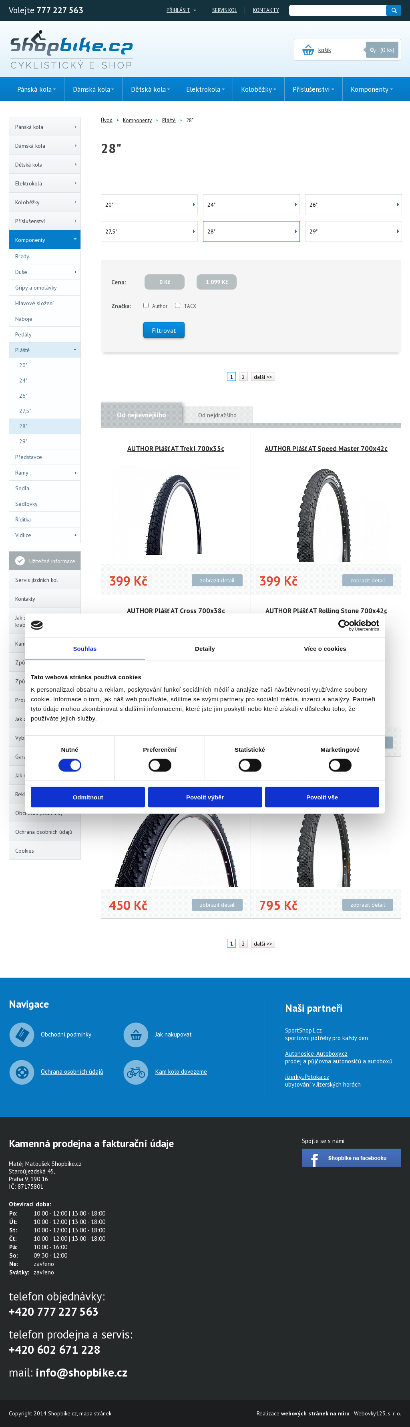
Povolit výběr (205, 797)
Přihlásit (178, 10)
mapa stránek (95, 1413)
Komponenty (45, 240)
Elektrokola (46, 183)
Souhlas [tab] (84, 648)
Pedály (23, 334)
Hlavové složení (34, 303)
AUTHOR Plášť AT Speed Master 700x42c (326, 448)
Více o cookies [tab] (325, 648)
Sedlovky (26, 503)
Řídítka (23, 519)
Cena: (118, 282)
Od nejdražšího (217, 415)
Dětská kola (46, 164)
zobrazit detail (217, 580)
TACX (190, 306)
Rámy (46, 472)
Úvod (107, 120)
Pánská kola (46, 127)
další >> (263, 376)
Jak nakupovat (173, 1034)
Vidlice (46, 535)
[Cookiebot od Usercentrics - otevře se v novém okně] (344, 625)
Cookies (24, 850)
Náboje (23, 318)
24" (23, 380)
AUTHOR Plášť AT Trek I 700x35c (175, 448)
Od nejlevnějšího (141, 415)
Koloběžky (46, 202)
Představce (28, 457)
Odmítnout (88, 797)
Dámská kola (46, 145)
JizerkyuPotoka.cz (307, 1077)
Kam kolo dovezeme (181, 1071)
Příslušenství (46, 221)
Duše (46, 272)
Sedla (22, 488)
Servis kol (224, 10)
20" (23, 365)
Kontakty (266, 10)
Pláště (45, 350)
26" (23, 395)
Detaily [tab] (205, 648)
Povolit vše (322, 797)
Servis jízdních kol (36, 580)
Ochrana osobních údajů (43, 831)
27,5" (25, 411)
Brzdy (22, 256)
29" (23, 441)
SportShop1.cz (303, 1030)
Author (159, 306)
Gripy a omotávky (36, 287)
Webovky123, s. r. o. (377, 1413)
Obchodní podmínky (66, 1034)
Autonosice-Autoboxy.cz (316, 1053)
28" (23, 426)
